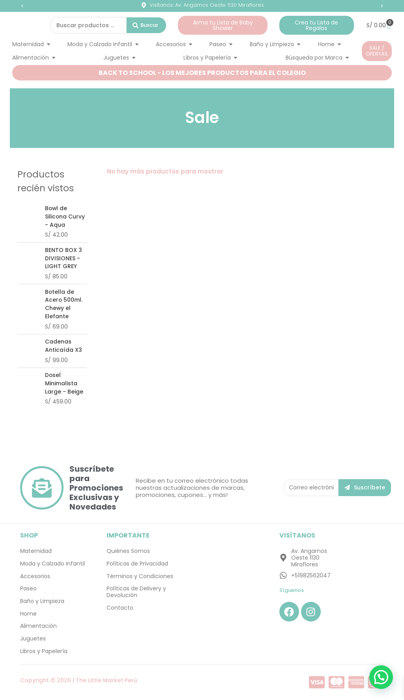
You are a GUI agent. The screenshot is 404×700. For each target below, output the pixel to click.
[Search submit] (146, 25)
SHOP (29, 536)
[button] (22, 6)
